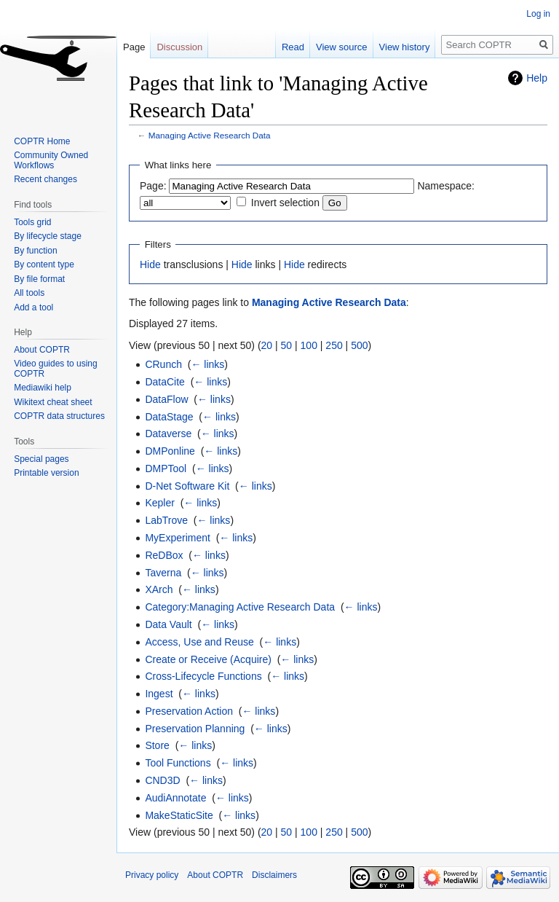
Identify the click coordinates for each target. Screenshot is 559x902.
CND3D (162, 780)
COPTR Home (42, 141)
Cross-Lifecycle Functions (203, 676)
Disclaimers (274, 875)
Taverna (163, 573)
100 (309, 345)
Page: (153, 186)
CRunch (163, 364)
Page (134, 47)
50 (287, 345)
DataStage (169, 417)
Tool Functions (177, 763)
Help (536, 78)
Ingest (159, 693)
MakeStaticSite (179, 815)
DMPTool (165, 468)
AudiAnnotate (175, 798)
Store (157, 745)
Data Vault (168, 624)
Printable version (46, 473)
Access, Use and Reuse (199, 642)
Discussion (179, 47)
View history (404, 47)
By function (35, 251)
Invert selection (285, 202)
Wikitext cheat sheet (53, 402)
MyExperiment (177, 538)
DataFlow (166, 399)
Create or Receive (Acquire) (208, 659)
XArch (159, 589)
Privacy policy (151, 875)
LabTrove (166, 520)
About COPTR (42, 350)
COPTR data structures (59, 416)
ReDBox (164, 555)
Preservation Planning (195, 728)
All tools (29, 293)
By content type (44, 264)
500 (359, 345)
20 (267, 345)
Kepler (159, 503)
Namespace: (446, 186)
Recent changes (45, 179)
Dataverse (168, 433)
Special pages (41, 459)
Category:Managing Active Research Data (240, 607)
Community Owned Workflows (51, 160)
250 (333, 345)
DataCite (164, 382)
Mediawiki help (42, 388)
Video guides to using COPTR (56, 368)
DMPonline (169, 451)
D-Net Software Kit (187, 486)
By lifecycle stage (48, 236)
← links (207, 364)
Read (293, 47)
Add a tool (33, 307)
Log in (538, 14)
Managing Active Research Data (209, 135)
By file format (39, 279)
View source (342, 47)
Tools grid (32, 222)
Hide (150, 264)
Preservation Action (189, 711)
